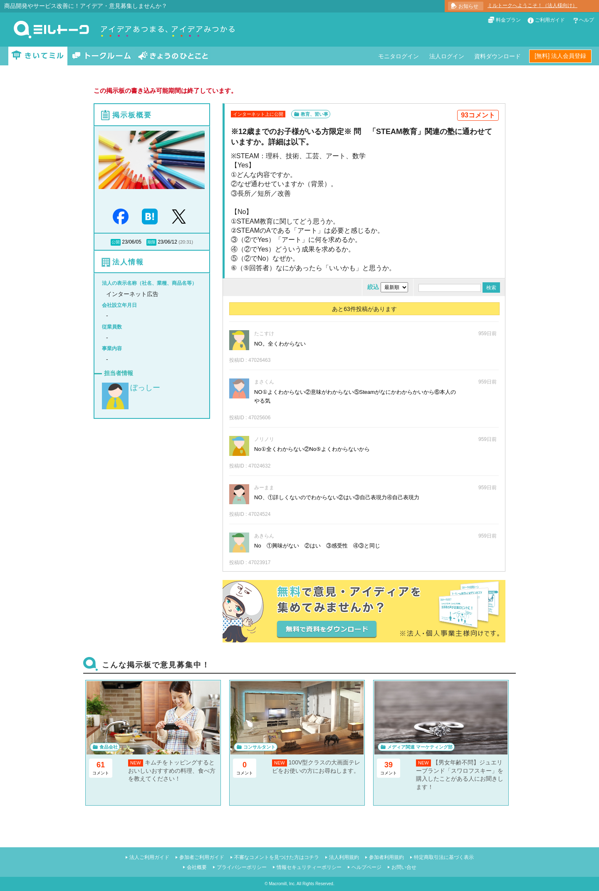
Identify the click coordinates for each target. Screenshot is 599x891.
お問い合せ (403, 867)
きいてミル (37, 56)
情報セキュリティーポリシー (309, 867)
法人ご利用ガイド (149, 857)
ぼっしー (145, 387)
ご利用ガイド (550, 20)
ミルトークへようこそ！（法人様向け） (532, 5)
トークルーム (101, 56)
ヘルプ (586, 20)
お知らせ (468, 6)
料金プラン (508, 20)
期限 (151, 242)
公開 (115, 242)
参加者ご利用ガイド (201, 857)
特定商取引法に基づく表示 (444, 857)
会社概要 (197, 867)
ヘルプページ (366, 867)
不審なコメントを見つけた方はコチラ (276, 857)
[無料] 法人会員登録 (560, 55)
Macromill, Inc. (282, 883)
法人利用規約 (344, 857)
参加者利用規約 (386, 857)
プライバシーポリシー (242, 867)
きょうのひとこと (173, 56)
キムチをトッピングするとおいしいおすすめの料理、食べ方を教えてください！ (171, 770)
